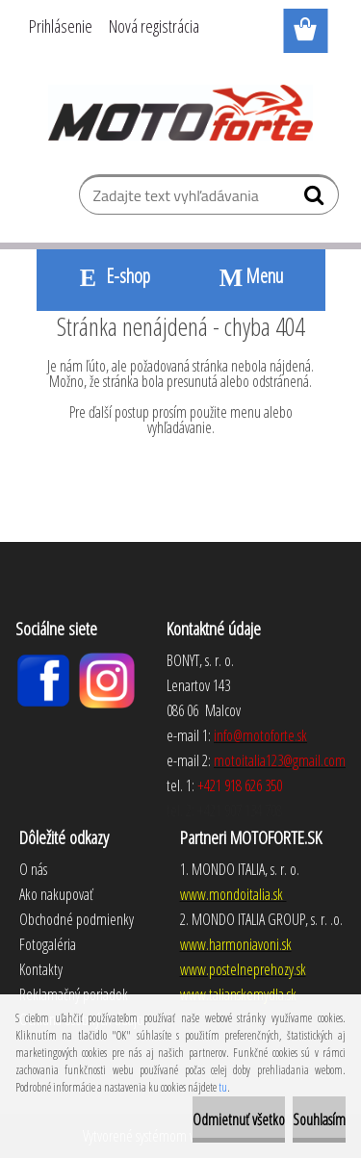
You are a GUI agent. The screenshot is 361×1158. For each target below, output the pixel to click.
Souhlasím (319, 1119)
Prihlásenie (60, 26)
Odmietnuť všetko (239, 1119)
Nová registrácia (154, 26)
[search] (316, 199)
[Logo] (180, 112)
